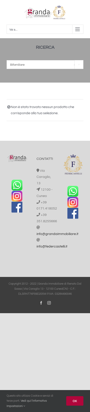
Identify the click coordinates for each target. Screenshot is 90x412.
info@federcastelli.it (52, 246)
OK (75, 401)
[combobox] (45, 64)
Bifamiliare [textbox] (43, 64)
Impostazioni (16, 406)
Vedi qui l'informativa (34, 400)
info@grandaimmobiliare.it (57, 234)
